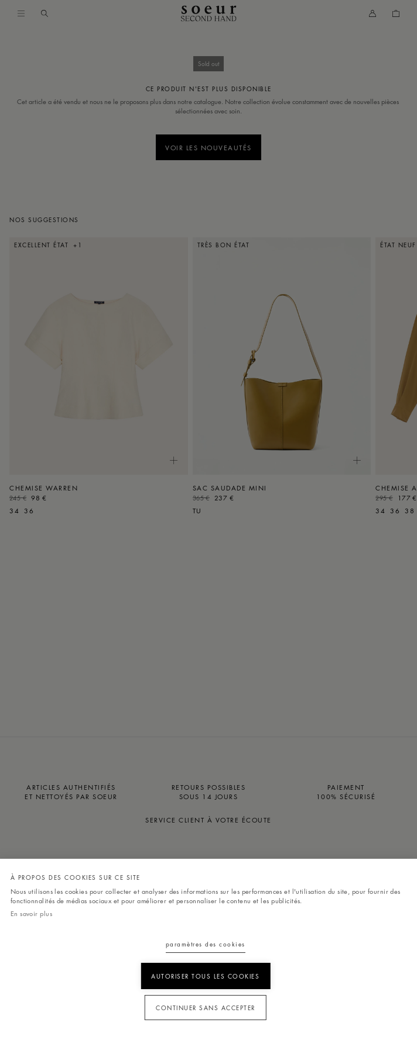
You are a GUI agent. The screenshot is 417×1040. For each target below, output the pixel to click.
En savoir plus (31, 913)
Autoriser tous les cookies (205, 976)
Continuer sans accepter (205, 1007)
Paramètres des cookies (205, 943)
